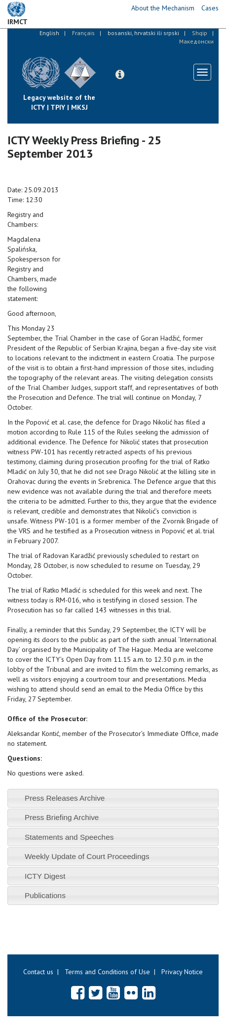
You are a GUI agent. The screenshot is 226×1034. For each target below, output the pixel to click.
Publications (45, 895)
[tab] (113, 798)
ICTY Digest (45, 876)
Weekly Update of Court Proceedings (87, 856)
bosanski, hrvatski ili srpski (143, 33)
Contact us (38, 971)
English (49, 33)
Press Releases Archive (65, 798)
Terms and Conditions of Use (107, 971)
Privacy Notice (182, 971)
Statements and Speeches (69, 837)
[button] (120, 75)
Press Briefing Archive (62, 817)
